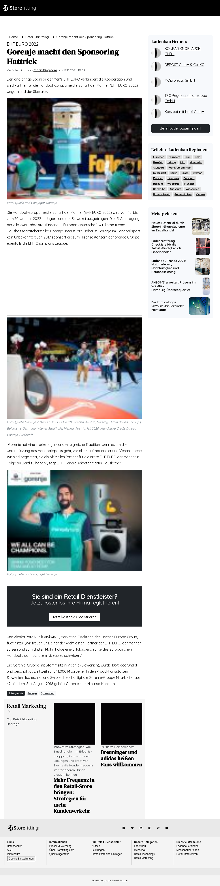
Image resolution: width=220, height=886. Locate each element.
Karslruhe (159, 189)
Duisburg (188, 178)
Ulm (182, 162)
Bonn (187, 157)
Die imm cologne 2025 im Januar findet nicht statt (167, 306)
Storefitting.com (23, 828)
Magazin (60, 22)
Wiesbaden (192, 189)
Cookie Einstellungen (21, 858)
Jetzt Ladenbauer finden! (180, 128)
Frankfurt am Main (179, 167)
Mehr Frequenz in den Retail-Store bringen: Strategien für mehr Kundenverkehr (74, 796)
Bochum (158, 183)
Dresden (158, 178)
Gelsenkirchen (183, 194)
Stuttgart (158, 167)
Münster (189, 183)
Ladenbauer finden (188, 846)
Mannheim (196, 162)
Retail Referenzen (187, 854)
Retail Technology (144, 854)
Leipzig (171, 162)
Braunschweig (161, 194)
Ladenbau (38, 22)
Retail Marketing (143, 858)
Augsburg (175, 189)
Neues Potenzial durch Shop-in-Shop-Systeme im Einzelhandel (168, 226)
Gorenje (32, 693)
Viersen (200, 194)
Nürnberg (174, 157)
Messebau (140, 850)
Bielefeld (158, 162)
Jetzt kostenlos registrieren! (74, 617)
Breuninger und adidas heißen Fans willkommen (121, 758)
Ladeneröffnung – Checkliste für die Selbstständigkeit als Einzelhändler (166, 246)
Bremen (197, 173)
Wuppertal (173, 183)
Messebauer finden (188, 850)
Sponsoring (47, 693)
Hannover (173, 178)
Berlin (173, 173)
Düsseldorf (159, 173)
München (158, 157)
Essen (184, 173)
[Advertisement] (75, 283)
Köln (197, 157)
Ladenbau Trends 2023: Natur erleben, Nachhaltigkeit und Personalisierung (168, 266)
